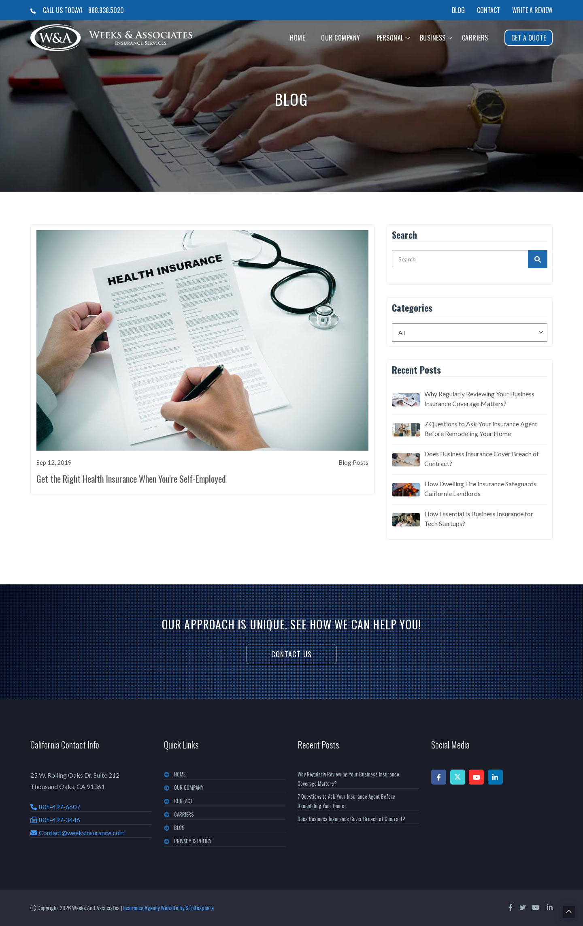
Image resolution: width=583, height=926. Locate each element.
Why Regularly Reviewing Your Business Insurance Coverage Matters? (479, 398)
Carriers (475, 38)
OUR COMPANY (189, 787)
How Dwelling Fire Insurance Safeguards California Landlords (480, 488)
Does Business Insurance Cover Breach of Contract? (481, 458)
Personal (390, 38)
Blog (458, 10)
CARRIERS (184, 814)
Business (433, 38)
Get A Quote (528, 38)
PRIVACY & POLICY (193, 841)
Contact (488, 10)
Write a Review (532, 10)
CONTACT (183, 801)
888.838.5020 (106, 10)
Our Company (340, 38)
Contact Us (291, 654)
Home (297, 38)
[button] (408, 37)
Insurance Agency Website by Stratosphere (168, 907)
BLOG (179, 827)
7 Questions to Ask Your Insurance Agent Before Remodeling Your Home (480, 428)
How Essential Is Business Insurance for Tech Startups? (478, 518)
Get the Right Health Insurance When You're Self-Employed (131, 478)
